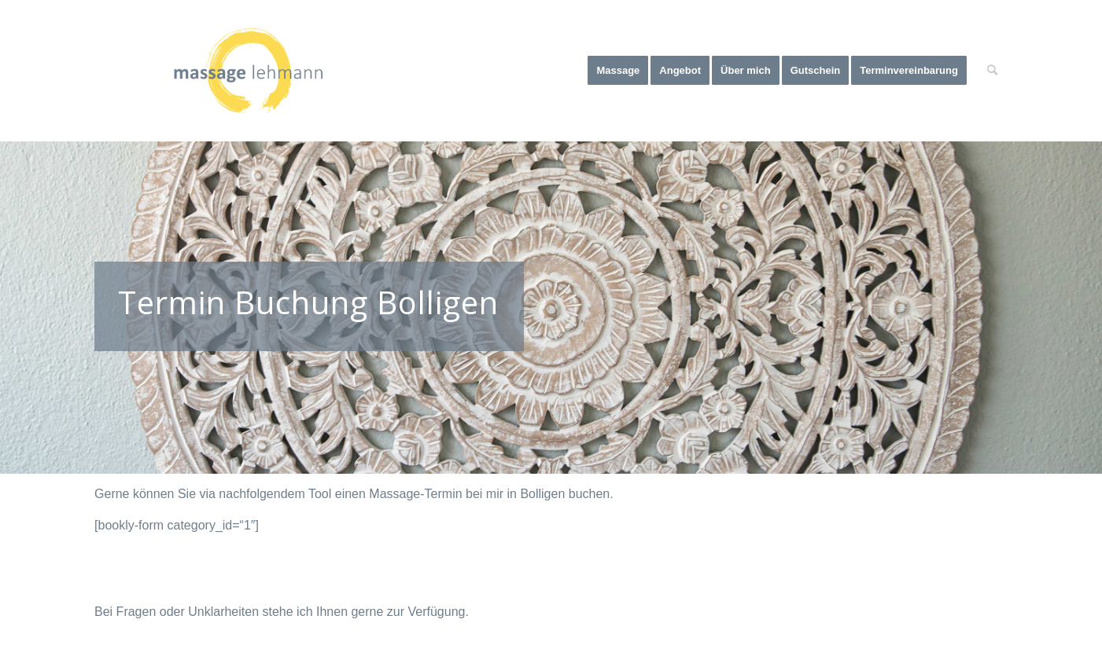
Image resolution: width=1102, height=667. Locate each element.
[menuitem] (617, 70)
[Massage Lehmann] (248, 70)
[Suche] (992, 70)
